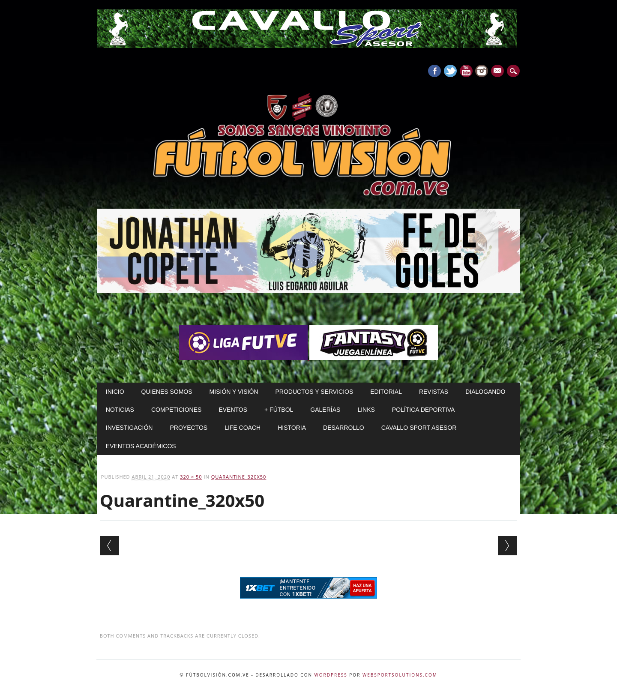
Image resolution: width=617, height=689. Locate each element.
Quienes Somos (166, 391)
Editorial (386, 391)
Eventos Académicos (141, 446)
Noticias (120, 409)
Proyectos (188, 427)
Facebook (434, 71)
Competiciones (176, 409)
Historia (292, 427)
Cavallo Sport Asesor (419, 427)
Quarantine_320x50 (239, 476)
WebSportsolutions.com (399, 675)
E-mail (498, 71)
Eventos (233, 409)
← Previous (109, 545)
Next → (507, 545)
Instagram (481, 71)
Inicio (115, 391)
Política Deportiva (423, 409)
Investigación (129, 427)
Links (365, 409)
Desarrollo (343, 427)
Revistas (433, 391)
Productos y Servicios (314, 391)
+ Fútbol (278, 409)
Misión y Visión (234, 391)
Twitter (450, 71)
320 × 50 (191, 476)
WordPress (330, 675)
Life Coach (243, 427)
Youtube (466, 71)
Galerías (325, 409)
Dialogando (485, 391)
